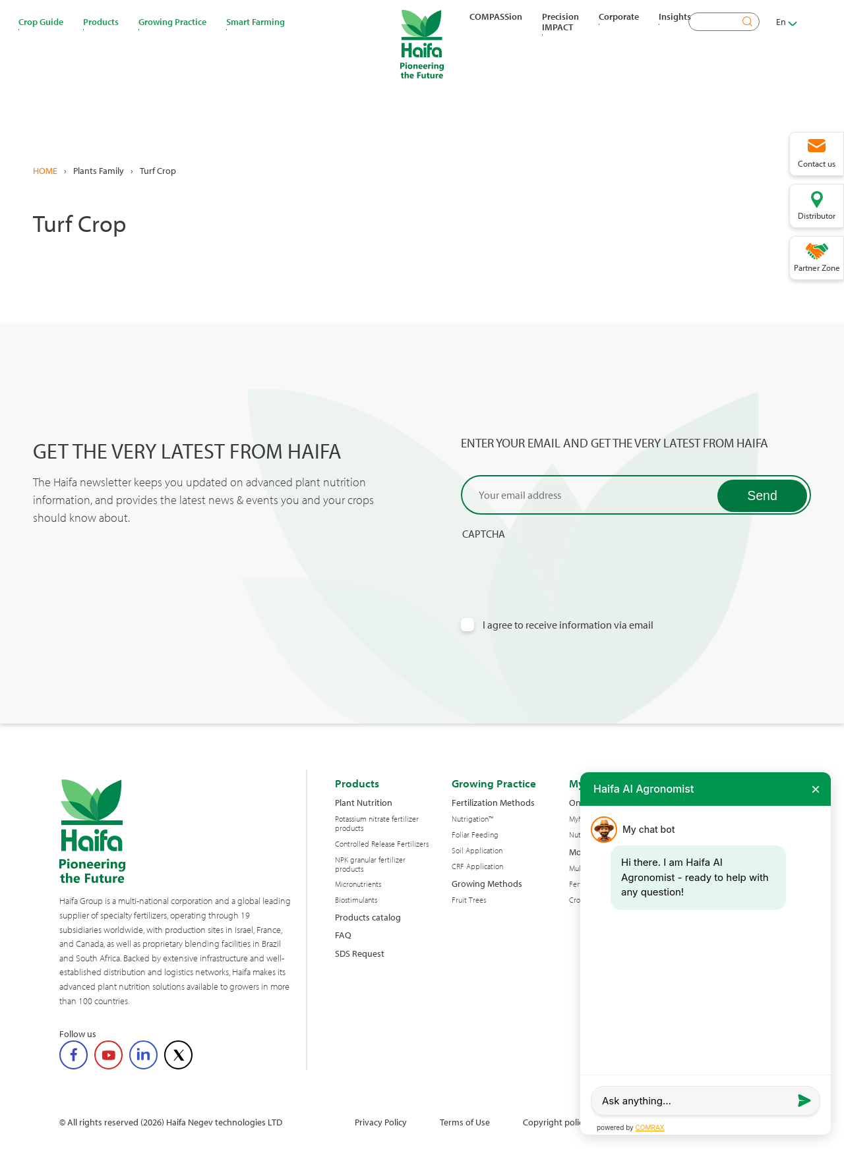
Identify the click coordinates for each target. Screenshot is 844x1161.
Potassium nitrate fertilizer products (377, 823)
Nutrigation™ (472, 819)
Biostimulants (356, 900)
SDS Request (359, 953)
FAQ (343, 934)
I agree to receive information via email (568, 625)
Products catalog (368, 916)
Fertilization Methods (493, 802)
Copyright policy (555, 1122)
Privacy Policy (381, 1122)
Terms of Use (465, 1122)
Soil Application (477, 850)
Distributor (816, 215)
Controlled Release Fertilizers (382, 844)
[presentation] (561, 566)
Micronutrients (358, 884)
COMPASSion (495, 16)
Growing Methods (487, 883)
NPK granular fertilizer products (370, 864)
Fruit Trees (469, 900)
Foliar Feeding (475, 834)
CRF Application (477, 866)
